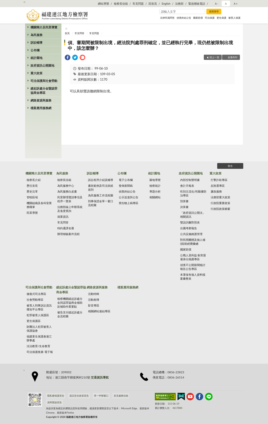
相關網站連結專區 (99, 311)
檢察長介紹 (34, 180)
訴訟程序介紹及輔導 (100, 180)
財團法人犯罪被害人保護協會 (39, 328)
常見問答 (79, 33)
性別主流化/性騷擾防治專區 (193, 193)
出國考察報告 (188, 228)
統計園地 (36, 58)
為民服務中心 (65, 185)
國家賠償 (198, 17)
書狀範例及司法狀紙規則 (100, 187)
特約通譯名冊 (65, 228)
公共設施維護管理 (191, 234)
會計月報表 (187, 185)
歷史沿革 (32, 191)
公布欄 (35, 50)
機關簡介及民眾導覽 (44, 27)
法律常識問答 (167, 17)
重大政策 (36, 73)
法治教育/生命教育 (38, 346)
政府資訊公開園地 (42, 65)
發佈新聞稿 (126, 185)
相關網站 (155, 197)
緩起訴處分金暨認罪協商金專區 (44, 90)
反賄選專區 (218, 185)
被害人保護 (234, 17)
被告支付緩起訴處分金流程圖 (69, 314)
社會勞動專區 (35, 299)
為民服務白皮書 (67, 191)
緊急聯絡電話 (196, 3)
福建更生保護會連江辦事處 (39, 338)
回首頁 (153, 3)
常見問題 (138, 3)
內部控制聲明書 (190, 180)
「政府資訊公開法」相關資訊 (192, 214)
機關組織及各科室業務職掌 (39, 205)
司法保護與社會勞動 (44, 80)
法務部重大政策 (220, 197)
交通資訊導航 (100, 377)
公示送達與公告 (128, 197)
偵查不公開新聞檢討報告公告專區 (192, 266)
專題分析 (155, 191)
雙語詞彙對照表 (190, 222)
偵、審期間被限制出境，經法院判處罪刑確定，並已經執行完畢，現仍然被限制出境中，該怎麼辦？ (150, 45)
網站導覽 (103, 3)
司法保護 (210, 17)
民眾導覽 (32, 212)
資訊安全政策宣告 (79, 395)
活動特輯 (93, 293)
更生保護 (221, 17)
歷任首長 (32, 185)
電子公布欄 (126, 180)
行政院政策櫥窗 (220, 208)
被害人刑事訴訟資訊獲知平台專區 (39, 307)
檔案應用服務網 (41, 108)
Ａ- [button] (216, 3)
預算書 (184, 201)
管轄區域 (32, 197)
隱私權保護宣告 (55, 395)
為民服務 (36, 35)
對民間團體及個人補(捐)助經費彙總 (192, 241)
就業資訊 (62, 216)
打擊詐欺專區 (219, 180)
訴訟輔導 (36, 42)
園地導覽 (155, 180)
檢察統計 (155, 185)
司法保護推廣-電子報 (40, 351)
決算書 (184, 207)
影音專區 (93, 305)
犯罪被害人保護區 (38, 315)
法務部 (179, 3)
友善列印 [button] (232, 57)
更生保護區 (34, 321)
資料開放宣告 (54, 402)
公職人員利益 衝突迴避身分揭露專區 (193, 257)
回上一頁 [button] (214, 57)
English (166, 3)
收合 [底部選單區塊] (230, 165)
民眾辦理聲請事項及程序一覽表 (69, 199)
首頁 (67, 33)
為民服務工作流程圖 (100, 195)
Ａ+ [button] (235, 3)
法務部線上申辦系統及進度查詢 (69, 208)
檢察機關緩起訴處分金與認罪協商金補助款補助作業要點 (69, 302)
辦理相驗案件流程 (68, 234)
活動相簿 (93, 299)
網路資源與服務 (41, 100)
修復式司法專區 (36, 293)
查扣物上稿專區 (128, 203)
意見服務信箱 (121, 395)
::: (24, 1)
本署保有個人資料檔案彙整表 (192, 276)
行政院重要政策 (220, 203)
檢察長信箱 (121, 3)
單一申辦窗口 (101, 395)
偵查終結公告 (184, 17)
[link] (67, 58)
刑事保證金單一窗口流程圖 (100, 203)
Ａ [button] (225, 3)
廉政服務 (216, 191)
